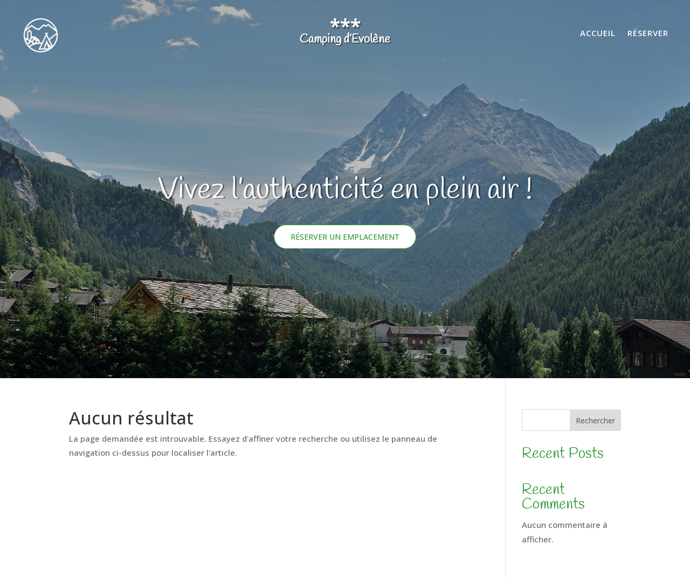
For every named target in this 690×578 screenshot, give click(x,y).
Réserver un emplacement (345, 237)
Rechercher (595, 420)
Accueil (598, 33)
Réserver (647, 33)
